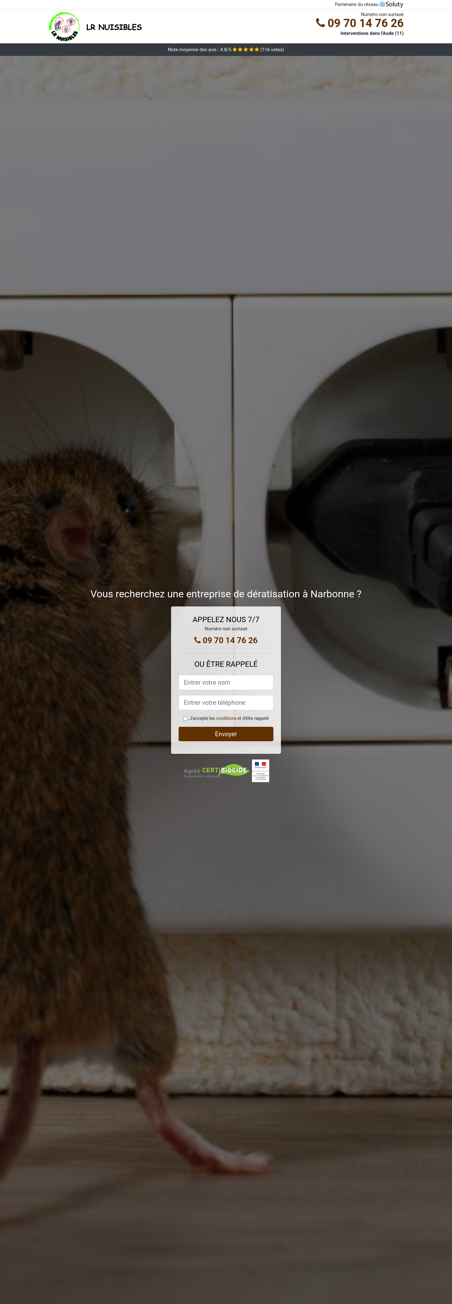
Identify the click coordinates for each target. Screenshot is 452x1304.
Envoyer (226, 734)
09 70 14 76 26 (360, 23)
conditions (226, 718)
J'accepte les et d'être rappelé (229, 718)
